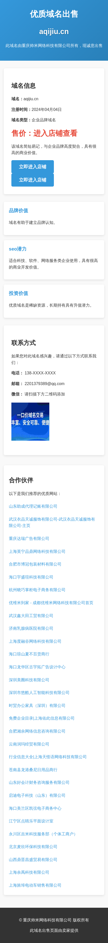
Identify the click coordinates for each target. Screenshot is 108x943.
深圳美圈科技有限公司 (29, 680)
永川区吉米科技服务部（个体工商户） (43, 834)
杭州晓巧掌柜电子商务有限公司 (37, 590)
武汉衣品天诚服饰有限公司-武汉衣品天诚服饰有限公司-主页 (52, 522)
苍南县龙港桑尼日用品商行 (33, 770)
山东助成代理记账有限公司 (33, 506)
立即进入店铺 (32, 166)
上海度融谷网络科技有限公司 (35, 641)
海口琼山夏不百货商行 (29, 654)
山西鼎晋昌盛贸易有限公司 (33, 859)
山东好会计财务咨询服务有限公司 (39, 782)
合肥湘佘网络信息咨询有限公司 (37, 731)
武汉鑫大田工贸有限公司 (31, 616)
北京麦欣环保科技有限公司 (33, 847)
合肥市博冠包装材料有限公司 (35, 564)
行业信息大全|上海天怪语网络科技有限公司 (48, 757)
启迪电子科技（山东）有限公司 (37, 795)
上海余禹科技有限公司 (29, 872)
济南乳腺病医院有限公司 (31, 628)
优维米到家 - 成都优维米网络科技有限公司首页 (51, 603)
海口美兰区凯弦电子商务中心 (35, 808)
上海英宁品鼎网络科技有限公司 (37, 551)
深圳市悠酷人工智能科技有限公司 (39, 692)
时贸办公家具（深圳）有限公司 (37, 705)
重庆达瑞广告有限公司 (29, 538)
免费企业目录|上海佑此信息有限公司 (42, 718)
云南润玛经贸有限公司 (29, 744)
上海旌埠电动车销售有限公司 (35, 885)
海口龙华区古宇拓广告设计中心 (37, 667)
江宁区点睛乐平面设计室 (31, 821)
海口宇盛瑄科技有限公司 (31, 577)
